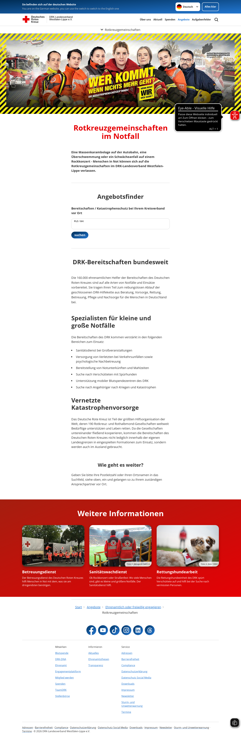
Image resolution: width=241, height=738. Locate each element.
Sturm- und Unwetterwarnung (132, 704)
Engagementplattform (68, 671)
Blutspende (61, 653)
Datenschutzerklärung (134, 671)
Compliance (128, 665)
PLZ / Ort (79, 221)
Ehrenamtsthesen (98, 659)
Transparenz (95, 665)
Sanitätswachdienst (108, 571)
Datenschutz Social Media (136, 677)
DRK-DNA (60, 659)
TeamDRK (61, 690)
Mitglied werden (64, 677)
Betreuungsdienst (39, 571)
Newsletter (127, 696)
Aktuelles (93, 653)
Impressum (128, 690)
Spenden (170, 19)
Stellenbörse (62, 696)
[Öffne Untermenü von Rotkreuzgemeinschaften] (120, 29)
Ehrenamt (61, 665)
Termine (126, 712)
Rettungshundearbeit (177, 571)
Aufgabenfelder (201, 19)
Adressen (126, 653)
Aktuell (157, 19)
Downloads (127, 683)
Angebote (184, 19)
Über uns (145, 19)
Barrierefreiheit (130, 659)
